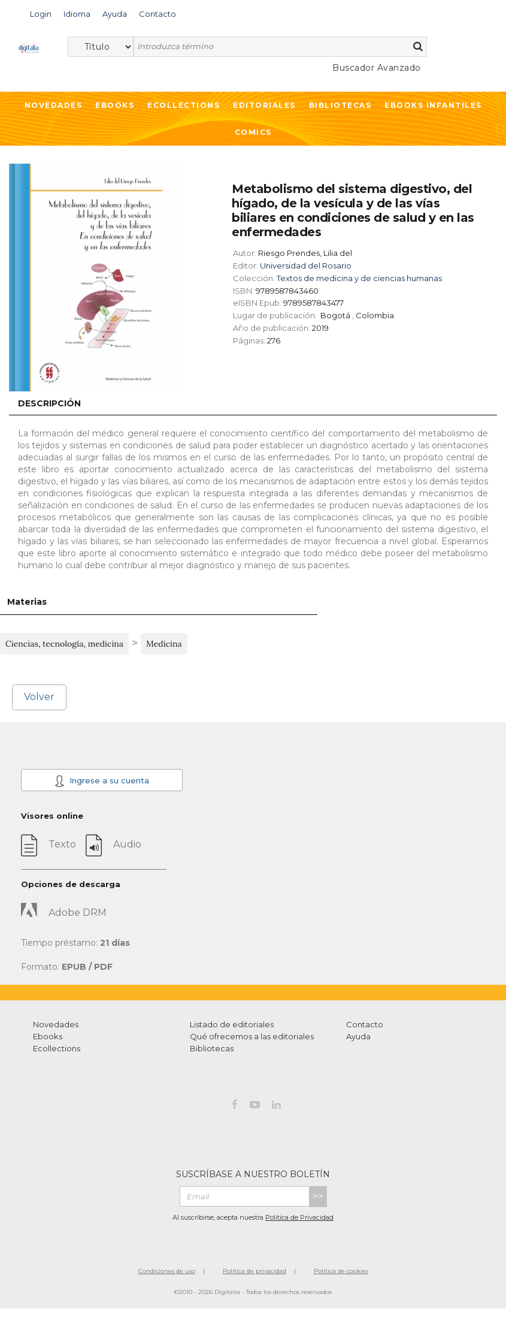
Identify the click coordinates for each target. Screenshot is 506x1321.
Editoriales (264, 105)
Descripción (49, 403)
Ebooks (114, 105)
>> (318, 1196)
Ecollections (183, 105)
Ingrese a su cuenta (101, 781)
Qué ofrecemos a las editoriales (252, 1036)
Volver (39, 696)
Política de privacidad (254, 1271)
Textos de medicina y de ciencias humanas (359, 278)
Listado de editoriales (232, 1024)
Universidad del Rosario (306, 265)
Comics (253, 132)
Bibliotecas (340, 105)
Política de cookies (341, 1271)
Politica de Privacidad (299, 1217)
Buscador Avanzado (376, 67)
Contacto (364, 1024)
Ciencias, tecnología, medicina (64, 643)
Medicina (164, 643)
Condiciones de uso (166, 1271)
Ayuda (358, 1036)
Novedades (54, 105)
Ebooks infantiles (433, 105)
